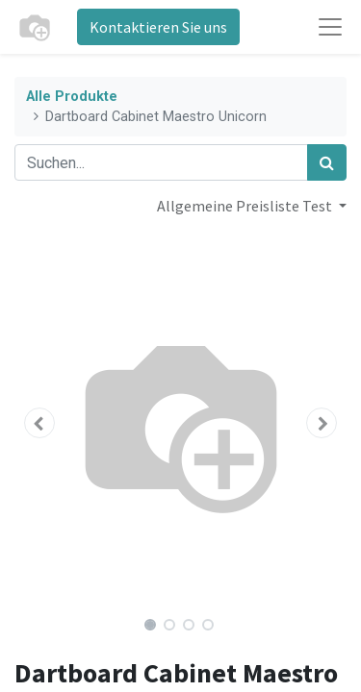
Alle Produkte (71, 96)
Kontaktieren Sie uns (158, 27)
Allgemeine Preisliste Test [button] (246, 205)
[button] (39, 422)
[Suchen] (327, 162)
